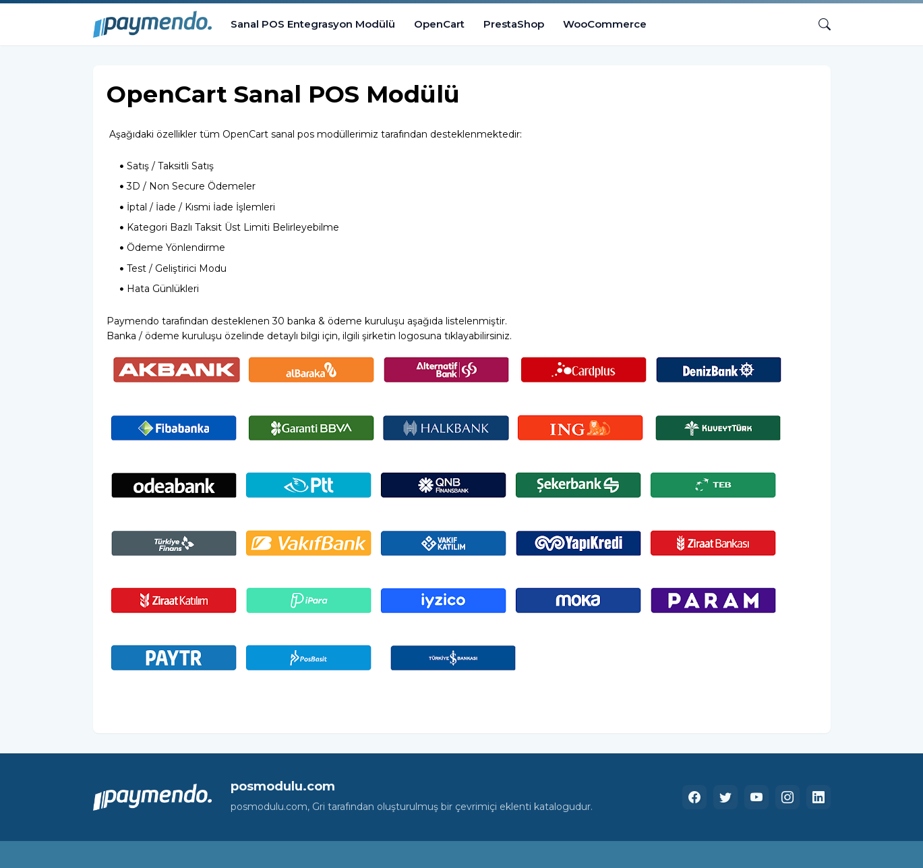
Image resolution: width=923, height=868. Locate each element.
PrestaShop (513, 24)
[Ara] (819, 24)
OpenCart (439, 24)
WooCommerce (605, 24)
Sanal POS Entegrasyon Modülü (313, 24)
